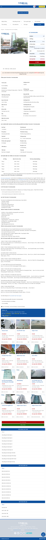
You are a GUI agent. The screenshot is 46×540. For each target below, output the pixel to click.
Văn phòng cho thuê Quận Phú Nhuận (9, 455)
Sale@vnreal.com (5, 538)
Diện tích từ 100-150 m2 (6, 483)
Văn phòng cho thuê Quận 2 (7, 437)
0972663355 (8, 313)
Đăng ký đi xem (37, 65)
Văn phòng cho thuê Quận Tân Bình (8, 452)
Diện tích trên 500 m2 (6, 497)
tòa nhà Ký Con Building (21, 306)
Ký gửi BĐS (43, 6)
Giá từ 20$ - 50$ (5, 513)
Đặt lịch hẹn (23, 424)
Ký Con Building (6, 306)
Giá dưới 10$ (4, 507)
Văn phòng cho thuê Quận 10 (7, 449)
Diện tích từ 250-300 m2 (6, 492)
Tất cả (3, 468)
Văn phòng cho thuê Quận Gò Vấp (8, 461)
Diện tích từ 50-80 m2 (6, 477)
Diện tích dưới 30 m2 (6, 471)
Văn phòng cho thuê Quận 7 (7, 446)
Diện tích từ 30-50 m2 (6, 474)
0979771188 (36, 72)
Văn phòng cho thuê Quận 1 (7, 434)
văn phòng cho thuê (22, 179)
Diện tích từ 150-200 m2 (6, 486)
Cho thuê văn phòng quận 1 (6, 178)
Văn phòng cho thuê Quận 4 (7, 443)
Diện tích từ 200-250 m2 (6, 489)
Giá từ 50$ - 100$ (5, 516)
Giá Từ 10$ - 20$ (5, 510)
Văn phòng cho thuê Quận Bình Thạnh (9, 458)
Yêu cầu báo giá (23, 422)
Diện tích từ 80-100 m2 (6, 480)
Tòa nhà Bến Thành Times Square (15, 295)
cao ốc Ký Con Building (13, 306)
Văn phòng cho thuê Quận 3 (7, 440)
